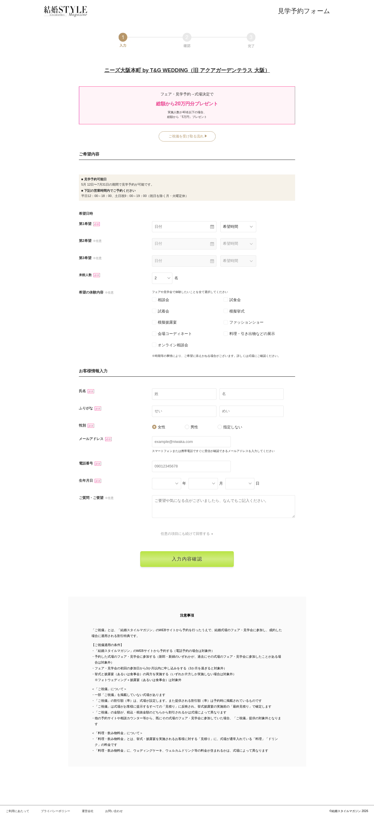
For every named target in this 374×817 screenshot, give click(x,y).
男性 (191, 427)
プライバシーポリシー (55, 811)
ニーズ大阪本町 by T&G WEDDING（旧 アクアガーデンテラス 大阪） (187, 70)
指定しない (229, 427)
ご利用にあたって (17, 811)
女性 (158, 427)
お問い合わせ (114, 811)
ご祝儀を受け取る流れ (186, 136)
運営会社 (88, 811)
